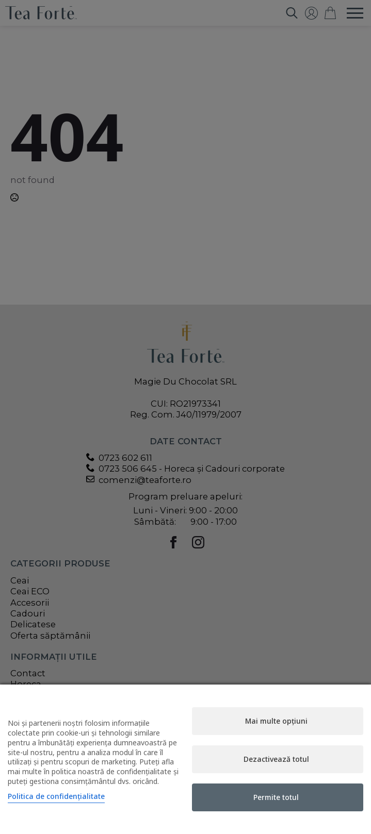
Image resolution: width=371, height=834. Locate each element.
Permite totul (276, 797)
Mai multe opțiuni (276, 721)
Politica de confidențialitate (56, 796)
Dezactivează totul (276, 759)
